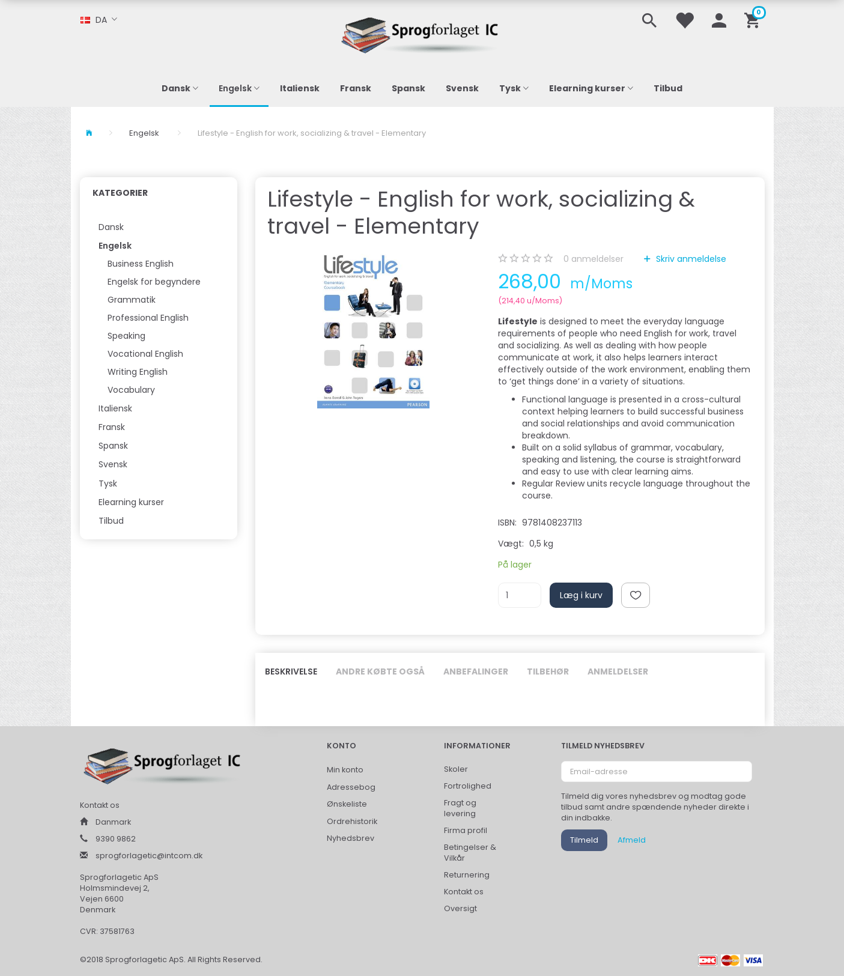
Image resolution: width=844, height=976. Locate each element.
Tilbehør (548, 671)
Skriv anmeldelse (690, 259)
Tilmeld (584, 840)
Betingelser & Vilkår (470, 852)
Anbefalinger (475, 671)
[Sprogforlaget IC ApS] (422, 33)
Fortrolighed (467, 786)
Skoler (456, 769)
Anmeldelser (617, 671)
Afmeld (632, 840)
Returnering (467, 875)
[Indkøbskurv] (754, 19)
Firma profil (465, 830)
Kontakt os (464, 892)
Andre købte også (380, 671)
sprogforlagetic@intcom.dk (149, 855)
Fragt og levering (460, 808)
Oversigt (460, 908)
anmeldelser (593, 259)
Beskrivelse (291, 671)
